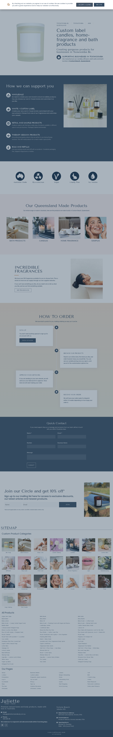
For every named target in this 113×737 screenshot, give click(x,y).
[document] (56, 368)
